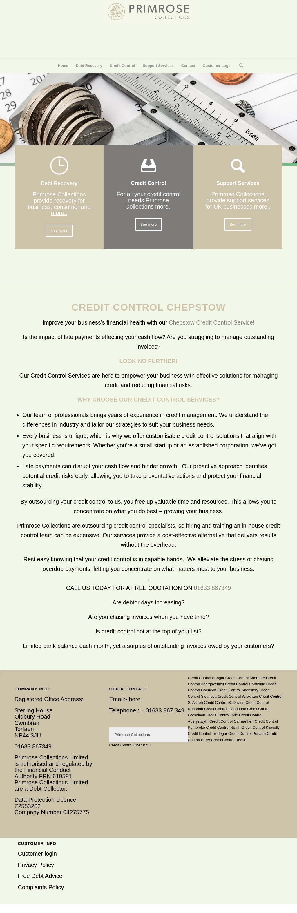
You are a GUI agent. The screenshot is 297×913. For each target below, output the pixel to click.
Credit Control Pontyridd (245, 684)
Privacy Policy (36, 865)
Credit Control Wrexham (238, 696)
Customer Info (37, 843)
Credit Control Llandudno (225, 709)
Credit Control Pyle (222, 715)
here (134, 699)
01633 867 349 (165, 710)
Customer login (37, 853)
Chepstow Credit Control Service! (212, 322)
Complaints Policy (41, 887)
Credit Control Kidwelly (261, 727)
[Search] (239, 66)
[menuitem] (63, 66)
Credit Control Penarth (247, 733)
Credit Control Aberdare (245, 678)
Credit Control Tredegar (207, 733)
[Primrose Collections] (148, 29)
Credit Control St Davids (224, 702)
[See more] (59, 231)
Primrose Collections (132, 734)
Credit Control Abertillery (237, 690)
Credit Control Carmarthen (231, 721)
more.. (59, 213)
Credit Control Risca (228, 740)
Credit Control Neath (223, 727)
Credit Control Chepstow (129, 745)
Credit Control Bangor (206, 678)
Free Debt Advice (40, 876)
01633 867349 (212, 588)
